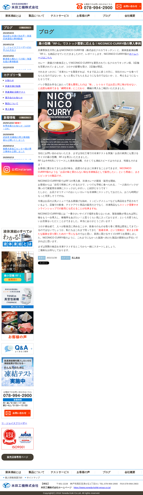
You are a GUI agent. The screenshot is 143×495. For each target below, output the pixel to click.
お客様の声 (83, 15)
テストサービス (60, 15)
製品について (36, 15)
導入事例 (76, 258)
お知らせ (9, 80)
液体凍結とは (13, 15)
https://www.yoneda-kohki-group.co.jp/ (92, 487)
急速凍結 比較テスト (15, 92)
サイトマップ (33, 477)
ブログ (106, 15)
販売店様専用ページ (17, 457)
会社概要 (130, 15)
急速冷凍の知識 (12, 86)
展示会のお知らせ (14, 97)
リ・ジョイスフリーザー (14, 423)
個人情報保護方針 (13, 477)
